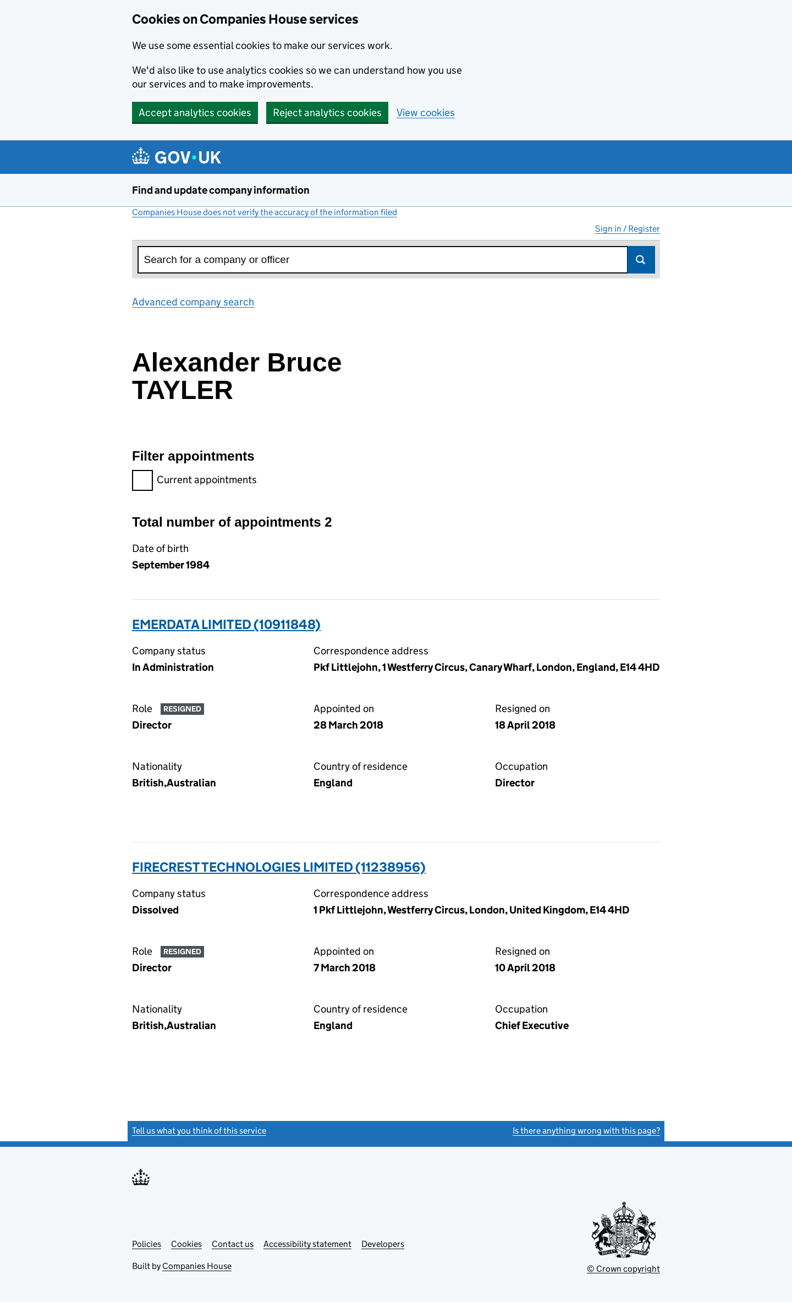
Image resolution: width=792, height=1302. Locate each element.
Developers (382, 1244)
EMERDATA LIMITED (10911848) (226, 624)
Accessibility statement (307, 1244)
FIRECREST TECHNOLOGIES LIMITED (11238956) (279, 867)
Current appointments (194, 481)
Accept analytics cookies (195, 112)
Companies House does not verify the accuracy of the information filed (264, 212)
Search (641, 259)
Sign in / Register (627, 228)
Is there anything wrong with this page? (586, 1130)
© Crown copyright (623, 1268)
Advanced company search (193, 302)
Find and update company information (221, 190)
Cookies (186, 1244)
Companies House (197, 1266)
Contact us (233, 1244)
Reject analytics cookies (327, 112)
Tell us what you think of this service (199, 1130)
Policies (146, 1244)
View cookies (426, 112)
